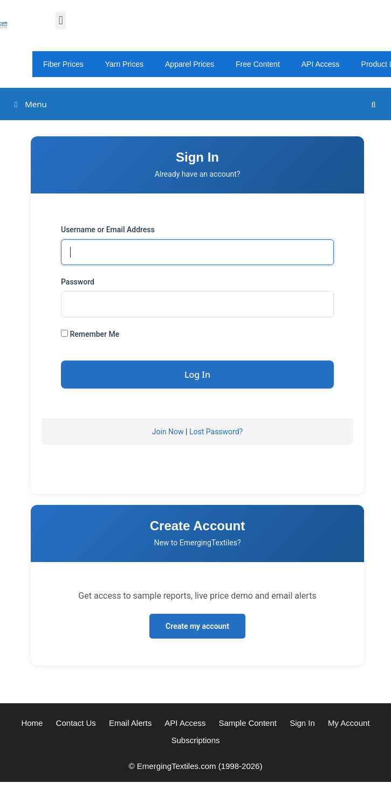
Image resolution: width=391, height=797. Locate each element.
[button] (61, 20)
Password (77, 282)
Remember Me (90, 334)
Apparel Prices (189, 64)
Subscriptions (195, 740)
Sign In (302, 722)
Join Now (168, 431)
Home (32, 722)
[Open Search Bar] (373, 104)
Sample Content (247, 722)
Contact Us (76, 722)
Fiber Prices (63, 64)
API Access (320, 64)
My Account (349, 722)
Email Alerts (130, 722)
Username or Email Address (108, 229)
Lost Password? (216, 431)
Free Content (258, 64)
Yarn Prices (124, 64)
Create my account (197, 626)
